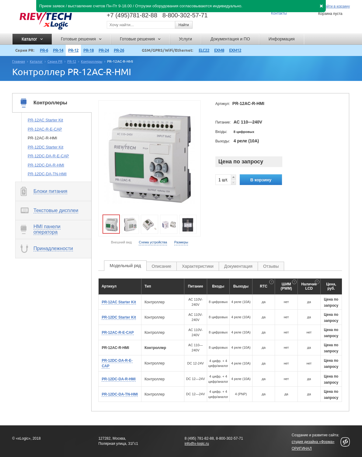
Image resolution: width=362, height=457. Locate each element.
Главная (18, 61)
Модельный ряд (125, 265)
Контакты (279, 13)
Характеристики (198, 266)
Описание (161, 266)
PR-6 (44, 50)
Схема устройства (153, 242)
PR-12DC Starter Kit (45, 147)
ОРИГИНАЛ (302, 448)
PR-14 (58, 50)
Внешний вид (121, 242)
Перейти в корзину (334, 7)
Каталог (36, 61)
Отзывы (271, 266)
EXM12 (235, 50)
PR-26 (119, 50)
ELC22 (204, 50)
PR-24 (104, 50)
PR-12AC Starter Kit (45, 120)
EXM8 (219, 50)
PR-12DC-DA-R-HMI (46, 165)
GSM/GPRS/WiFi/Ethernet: (167, 50)
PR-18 (88, 50)
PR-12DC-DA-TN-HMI (47, 174)
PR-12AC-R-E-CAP (45, 129)
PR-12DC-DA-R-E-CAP (48, 156)
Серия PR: (24, 50)
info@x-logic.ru (197, 443)
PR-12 (73, 50)
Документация (238, 266)
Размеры (181, 242)
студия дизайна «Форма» (313, 442)
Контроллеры (91, 61)
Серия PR (54, 61)
